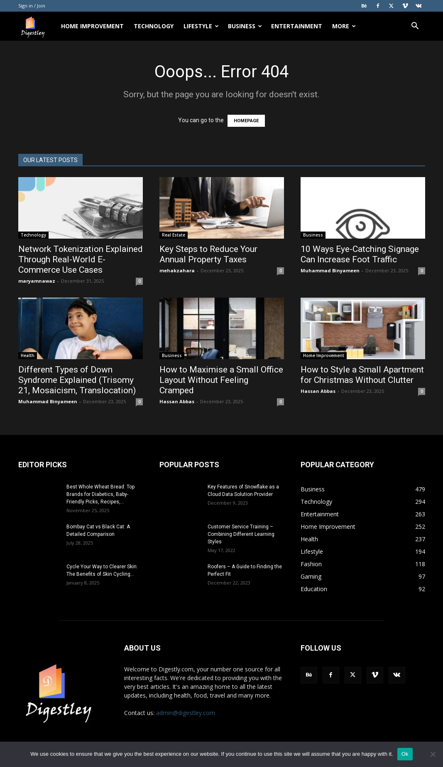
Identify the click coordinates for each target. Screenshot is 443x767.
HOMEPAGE (246, 120)
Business (245, 26)
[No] (432, 754)
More (344, 26)
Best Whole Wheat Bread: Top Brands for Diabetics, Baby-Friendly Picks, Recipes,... (100, 494)
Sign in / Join (31, 5)
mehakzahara (177, 270)
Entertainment (296, 26)
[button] (415, 27)
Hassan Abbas (176, 401)
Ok (405, 754)
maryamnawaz (36, 281)
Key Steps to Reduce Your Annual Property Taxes (208, 254)
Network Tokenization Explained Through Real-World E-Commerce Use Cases (80, 259)
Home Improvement (92, 26)
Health (27, 355)
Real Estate (173, 235)
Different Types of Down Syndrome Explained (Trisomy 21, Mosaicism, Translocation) (78, 380)
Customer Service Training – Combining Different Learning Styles (241, 534)
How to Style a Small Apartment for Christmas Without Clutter (362, 375)
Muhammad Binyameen (330, 270)
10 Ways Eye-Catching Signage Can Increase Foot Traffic (360, 254)
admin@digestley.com (185, 713)
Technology (154, 26)
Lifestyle (201, 26)
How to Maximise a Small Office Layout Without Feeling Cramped (221, 380)
